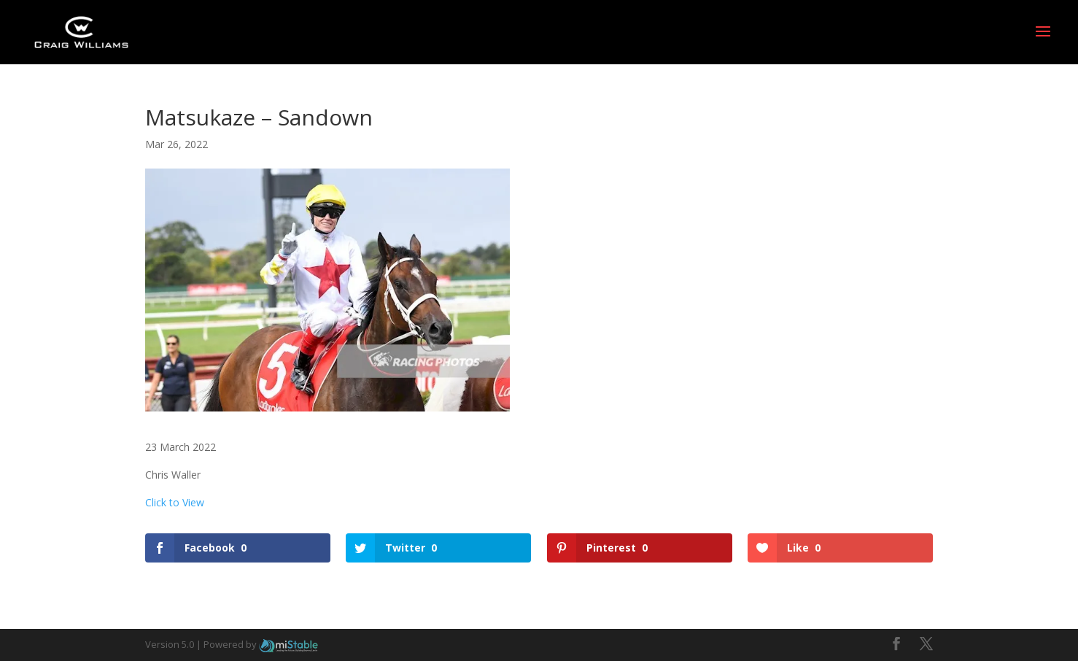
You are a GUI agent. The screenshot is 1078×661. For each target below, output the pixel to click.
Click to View (174, 502)
